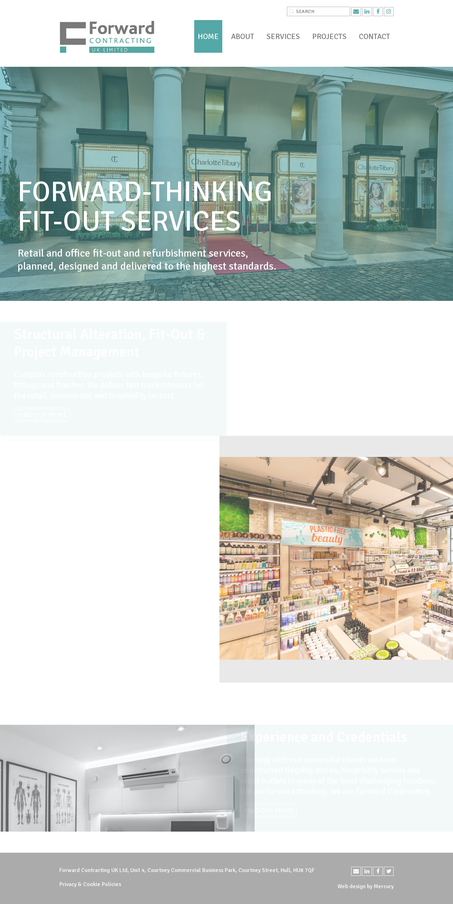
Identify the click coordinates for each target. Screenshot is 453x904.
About (242, 36)
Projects (329, 36)
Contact (374, 36)
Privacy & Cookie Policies (90, 884)
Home (208, 36)
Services (283, 36)
